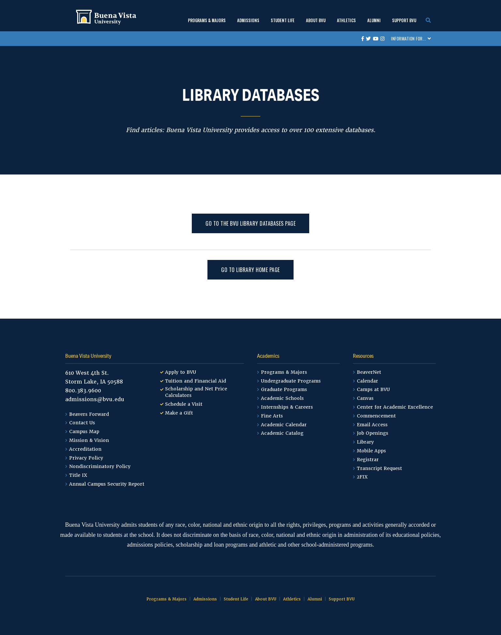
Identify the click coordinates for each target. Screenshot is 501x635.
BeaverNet (369, 372)
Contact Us (82, 423)
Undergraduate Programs (291, 381)
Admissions (248, 20)
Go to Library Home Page (250, 270)
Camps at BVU (373, 389)
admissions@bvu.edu (94, 399)
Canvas (365, 398)
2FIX (362, 477)
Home (76, 177)
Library (95, 177)
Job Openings (372, 433)
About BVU (316, 20)
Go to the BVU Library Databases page (250, 223)
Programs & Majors (207, 20)
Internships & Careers (287, 407)
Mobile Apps (371, 451)
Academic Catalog (282, 433)
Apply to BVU (180, 372)
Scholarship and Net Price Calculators (196, 392)
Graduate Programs (284, 389)
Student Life (283, 20)
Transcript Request (379, 468)
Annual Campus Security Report (106, 484)
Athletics (346, 20)
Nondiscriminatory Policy (99, 466)
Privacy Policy (86, 458)
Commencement (376, 416)
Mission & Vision (89, 440)
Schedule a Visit (183, 404)
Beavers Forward (89, 414)
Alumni (374, 20)
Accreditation (85, 449)
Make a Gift (179, 413)
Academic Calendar (284, 425)
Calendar (367, 381)
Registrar (368, 459)
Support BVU (404, 20)
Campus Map (84, 431)
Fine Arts (272, 416)
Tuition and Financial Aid (195, 381)
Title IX (78, 475)
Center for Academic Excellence (395, 407)
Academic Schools (282, 398)
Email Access (372, 425)
